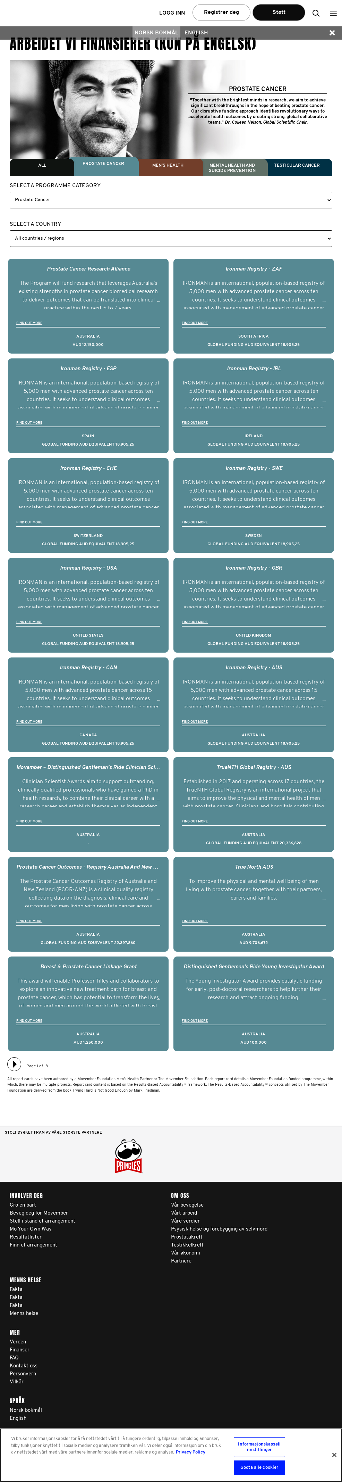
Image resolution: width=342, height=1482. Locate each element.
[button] (333, 13)
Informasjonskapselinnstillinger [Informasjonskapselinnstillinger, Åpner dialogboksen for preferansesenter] (259, 1447)
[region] (171, 1455)
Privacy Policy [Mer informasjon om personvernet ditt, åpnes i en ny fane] (190, 1452)
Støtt (279, 12)
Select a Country (35, 224)
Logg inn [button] (172, 13)
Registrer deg (221, 12)
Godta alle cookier (259, 1467)
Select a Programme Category (55, 186)
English (196, 33)
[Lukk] (334, 1455)
